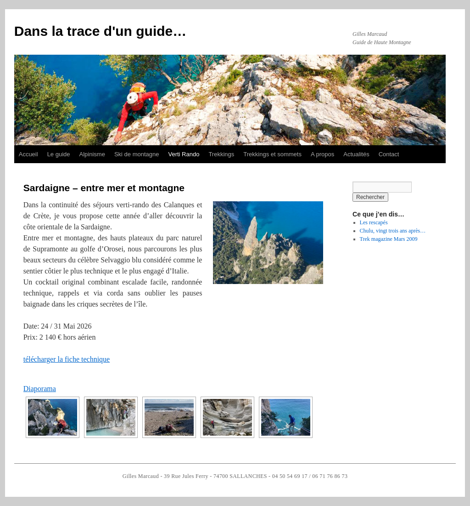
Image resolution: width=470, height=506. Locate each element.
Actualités (356, 154)
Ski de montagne (136, 154)
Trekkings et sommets (272, 154)
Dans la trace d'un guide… (100, 31)
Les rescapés (374, 222)
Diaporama (39, 388)
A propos (322, 154)
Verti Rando (183, 154)
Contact (389, 154)
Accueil (28, 154)
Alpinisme (92, 154)
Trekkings (221, 154)
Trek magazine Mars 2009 (389, 239)
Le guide (58, 154)
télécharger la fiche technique (66, 359)
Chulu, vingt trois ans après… (393, 230)
